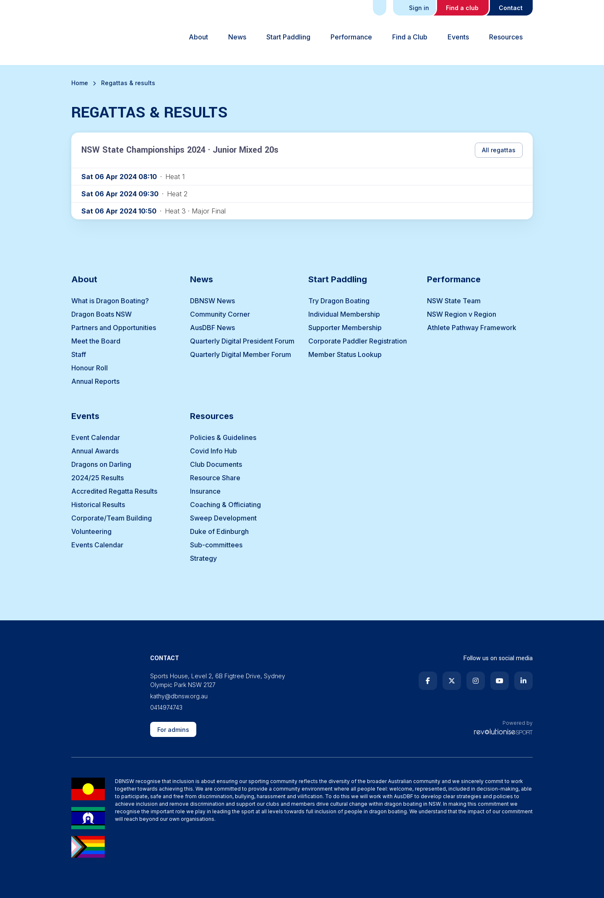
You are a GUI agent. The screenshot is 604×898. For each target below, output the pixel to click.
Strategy (203, 558)
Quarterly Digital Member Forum (240, 354)
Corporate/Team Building (111, 518)
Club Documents (216, 464)
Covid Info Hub (213, 451)
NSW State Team (454, 301)
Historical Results (98, 504)
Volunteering (91, 531)
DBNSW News (212, 301)
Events (458, 37)
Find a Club (409, 37)
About (198, 37)
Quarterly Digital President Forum (242, 341)
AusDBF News (212, 327)
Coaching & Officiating (225, 504)
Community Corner (220, 314)
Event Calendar (95, 437)
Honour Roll (89, 368)
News (237, 37)
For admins (173, 729)
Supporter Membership (345, 327)
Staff (78, 354)
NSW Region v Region (461, 314)
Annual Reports (95, 381)
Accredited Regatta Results (114, 491)
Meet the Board (95, 341)
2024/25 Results (97, 478)
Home (79, 82)
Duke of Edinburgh (219, 531)
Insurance (205, 491)
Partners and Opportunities (113, 327)
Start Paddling (288, 37)
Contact (511, 7)
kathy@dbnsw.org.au (179, 696)
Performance (351, 37)
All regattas (498, 150)
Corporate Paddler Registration (357, 341)
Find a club (462, 7)
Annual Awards (95, 451)
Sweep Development (223, 518)
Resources (506, 37)
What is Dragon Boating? (110, 301)
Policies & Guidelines (223, 437)
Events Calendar (97, 545)
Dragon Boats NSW (101, 314)
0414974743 (166, 707)
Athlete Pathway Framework (471, 327)
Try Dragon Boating (339, 301)
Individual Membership (344, 314)
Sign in (415, 7)
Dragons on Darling (101, 464)
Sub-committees (216, 545)
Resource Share (215, 478)
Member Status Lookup (345, 354)
